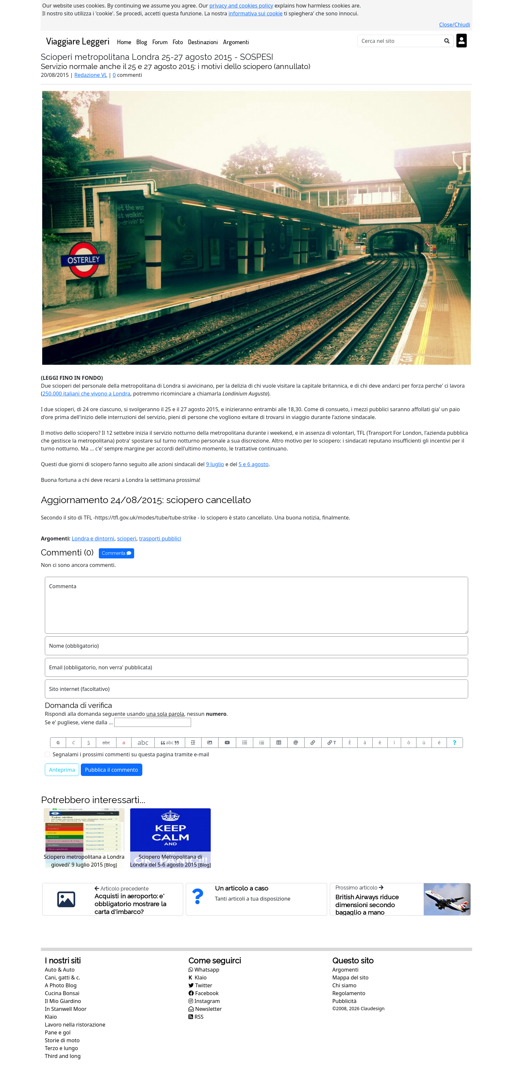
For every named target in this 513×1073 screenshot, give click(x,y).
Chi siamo (344, 985)
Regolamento (348, 993)
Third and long (63, 1056)
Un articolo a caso (241, 888)
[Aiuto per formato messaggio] (455, 742)
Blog (141, 42)
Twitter (200, 985)
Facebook (203, 993)
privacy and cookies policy (241, 5)
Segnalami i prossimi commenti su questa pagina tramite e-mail (131, 754)
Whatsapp (203, 969)
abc (106, 742)
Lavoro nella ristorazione (75, 1024)
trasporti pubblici (160, 538)
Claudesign (372, 1008)
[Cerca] (399, 41)
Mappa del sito (350, 977)
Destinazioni (203, 42)
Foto (178, 42)
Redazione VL (90, 75)
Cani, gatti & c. (62, 977)
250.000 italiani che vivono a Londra (86, 393)
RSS (195, 1016)
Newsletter (205, 1008)
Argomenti (236, 42)
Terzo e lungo (61, 1048)
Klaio (51, 1016)
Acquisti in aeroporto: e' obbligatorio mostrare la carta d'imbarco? (130, 903)
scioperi (126, 538)
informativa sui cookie (255, 13)
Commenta (116, 553)
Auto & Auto (60, 969)
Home (125, 41)
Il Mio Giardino (63, 1001)
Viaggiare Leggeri (77, 41)
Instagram (204, 1001)
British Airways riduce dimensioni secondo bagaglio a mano (367, 904)
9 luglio (215, 464)
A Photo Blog (61, 985)
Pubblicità (344, 1001)
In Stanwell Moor (65, 1008)
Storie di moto (62, 1040)
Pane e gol (58, 1032)
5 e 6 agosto (253, 464)
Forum (160, 42)
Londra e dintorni (93, 538)
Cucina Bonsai (62, 993)
